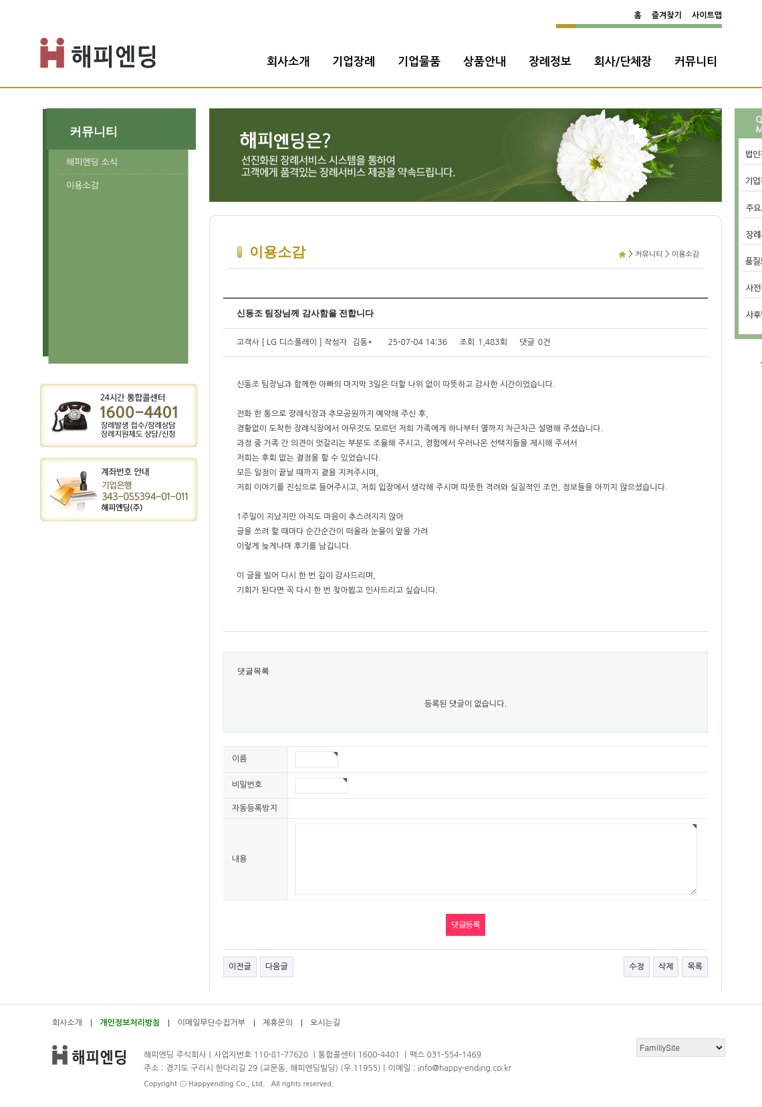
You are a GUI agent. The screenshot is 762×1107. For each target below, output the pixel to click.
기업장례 (353, 62)
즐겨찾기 (667, 15)
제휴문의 (278, 1023)
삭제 (666, 967)
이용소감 (82, 185)
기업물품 (419, 62)
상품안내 (484, 62)
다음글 (276, 967)
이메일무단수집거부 (211, 1023)
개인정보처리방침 (130, 1023)
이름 (239, 759)
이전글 (240, 967)
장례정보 (550, 62)
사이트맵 (707, 15)
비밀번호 (247, 785)
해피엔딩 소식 (92, 162)
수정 (636, 967)
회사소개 (288, 62)
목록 (695, 967)
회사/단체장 (623, 62)
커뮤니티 (695, 62)
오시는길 (325, 1023)
